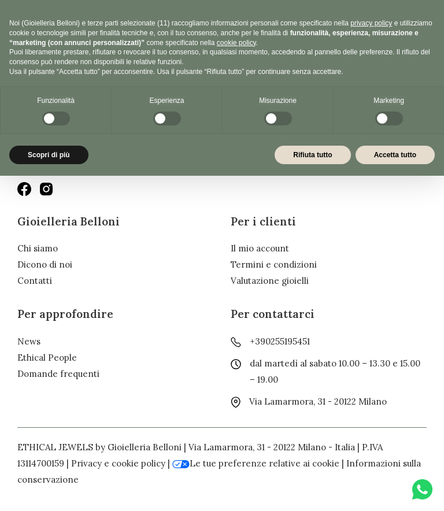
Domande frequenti (58, 373)
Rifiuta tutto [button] (312, 155)
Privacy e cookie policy (118, 463)
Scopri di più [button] (49, 155)
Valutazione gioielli (270, 280)
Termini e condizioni (274, 264)
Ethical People (47, 357)
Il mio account (260, 248)
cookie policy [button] (236, 43)
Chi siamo (37, 248)
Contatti (34, 280)
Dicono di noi (44, 264)
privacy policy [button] (371, 23)
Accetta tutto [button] (395, 155)
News (28, 341)
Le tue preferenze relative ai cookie (255, 463)
